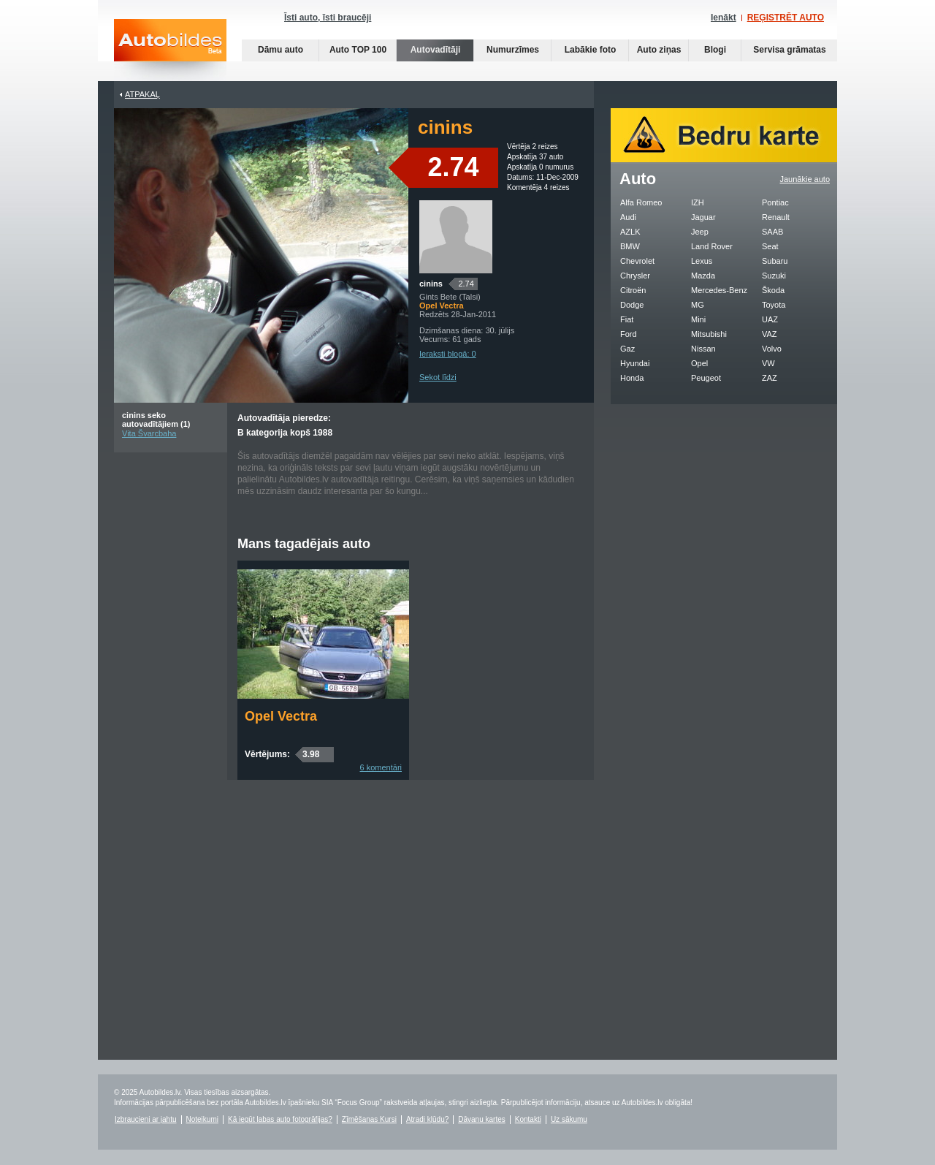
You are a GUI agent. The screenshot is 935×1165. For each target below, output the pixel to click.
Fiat (626, 319)
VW (768, 363)
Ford (628, 334)
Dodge (632, 304)
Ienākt (723, 17)
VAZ (769, 334)
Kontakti (528, 1119)
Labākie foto (591, 50)
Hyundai (634, 363)
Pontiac (775, 202)
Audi (628, 217)
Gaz (627, 348)
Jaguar (703, 217)
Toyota (773, 304)
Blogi (715, 50)
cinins (431, 283)
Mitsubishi (709, 334)
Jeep (700, 231)
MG (697, 304)
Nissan (703, 348)
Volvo (772, 348)
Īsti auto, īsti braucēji (327, 17)
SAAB (772, 231)
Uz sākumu (569, 1119)
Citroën (633, 290)
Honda (632, 377)
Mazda (703, 275)
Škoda (773, 290)
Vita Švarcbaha (149, 433)
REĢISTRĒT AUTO (785, 17)
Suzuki (774, 275)
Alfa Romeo (641, 202)
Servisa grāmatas (789, 50)
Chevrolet (637, 261)
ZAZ (769, 377)
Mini (698, 319)
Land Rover (712, 246)
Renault (776, 217)
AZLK (630, 231)
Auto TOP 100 (357, 50)
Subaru (774, 261)
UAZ (770, 319)
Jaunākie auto (805, 179)
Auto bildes (170, 50)
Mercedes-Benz (719, 290)
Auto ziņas (659, 50)
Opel (699, 363)
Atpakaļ (142, 94)
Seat (770, 246)
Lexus (701, 261)
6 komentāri (381, 767)
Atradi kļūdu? (427, 1119)
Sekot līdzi (438, 377)
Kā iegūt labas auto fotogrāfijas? (280, 1119)
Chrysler (635, 275)
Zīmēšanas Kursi (369, 1119)
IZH (697, 202)
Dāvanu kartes (481, 1119)
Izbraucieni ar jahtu (146, 1119)
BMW (630, 246)
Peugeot (706, 377)
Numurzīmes (512, 50)
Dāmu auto (280, 50)
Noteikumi (202, 1119)
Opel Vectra (281, 716)
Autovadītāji (436, 50)
